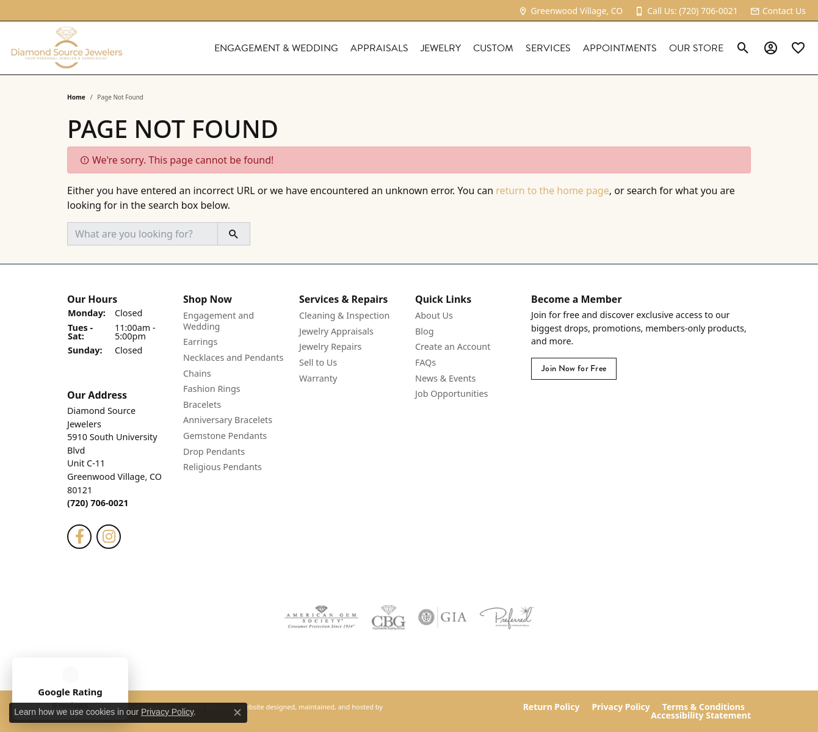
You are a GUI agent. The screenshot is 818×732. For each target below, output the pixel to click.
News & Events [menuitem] (445, 378)
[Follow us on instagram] (108, 536)
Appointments (620, 48)
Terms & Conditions (703, 707)
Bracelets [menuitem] (202, 404)
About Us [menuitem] (434, 316)
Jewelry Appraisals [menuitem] (336, 331)
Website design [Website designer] (263, 707)
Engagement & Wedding (276, 48)
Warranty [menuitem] (318, 378)
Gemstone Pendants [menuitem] (225, 435)
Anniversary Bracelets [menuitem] (227, 420)
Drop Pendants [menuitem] (214, 451)
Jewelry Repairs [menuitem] (330, 347)
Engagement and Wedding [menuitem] (218, 321)
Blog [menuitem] (424, 331)
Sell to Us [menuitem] (318, 362)
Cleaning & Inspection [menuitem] (344, 316)
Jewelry (441, 48)
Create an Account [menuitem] (452, 347)
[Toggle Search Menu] (743, 48)
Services (548, 48)
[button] (119, 299)
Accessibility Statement (701, 715)
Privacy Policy (621, 707)
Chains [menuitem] (197, 373)
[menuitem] (321, 617)
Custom (493, 48)
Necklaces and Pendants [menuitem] (233, 357)
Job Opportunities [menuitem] (451, 394)
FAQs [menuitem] (425, 362)
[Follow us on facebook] (79, 536)
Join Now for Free (573, 369)
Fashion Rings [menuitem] (212, 389)
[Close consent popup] (237, 712)
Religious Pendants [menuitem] (222, 467)
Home (76, 97)
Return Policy (551, 707)
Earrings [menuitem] (200, 342)
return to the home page (552, 190)
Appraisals (379, 48)
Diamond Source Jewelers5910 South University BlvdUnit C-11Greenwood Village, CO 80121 (114, 457)
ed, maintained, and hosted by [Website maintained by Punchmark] (335, 707)
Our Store (696, 48)
